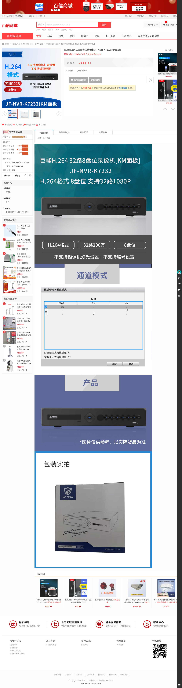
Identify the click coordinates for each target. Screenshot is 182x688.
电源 (44, 30)
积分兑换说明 (15, 651)
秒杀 (49, 36)
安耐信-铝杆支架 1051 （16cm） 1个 (24, 284)
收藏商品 (7, 124)
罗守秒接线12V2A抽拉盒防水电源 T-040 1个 (24, 270)
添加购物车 (78, 80)
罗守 (38, 30)
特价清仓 (27, 44)
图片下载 (41, 124)
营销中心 (124, 675)
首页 (38, 36)
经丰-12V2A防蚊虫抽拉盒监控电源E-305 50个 (24, 242)
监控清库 (39, 44)
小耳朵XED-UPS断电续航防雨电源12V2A (24, 335)
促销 (61, 36)
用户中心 (129, 16)
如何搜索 (13, 648)
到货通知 (123, 88)
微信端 (176, 16)
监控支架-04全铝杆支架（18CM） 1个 (23, 349)
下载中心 (126, 36)
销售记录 (84, 132)
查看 (14, 170)
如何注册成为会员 (17, 654)
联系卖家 (120, 645)
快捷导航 (165, 16)
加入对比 (17, 124)
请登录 (31, 16)
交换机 (64, 30)
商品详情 (44, 133)
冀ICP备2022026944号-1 (91, 684)
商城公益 (101, 675)
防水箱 (50, 30)
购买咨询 (103, 132)
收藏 (7, 175)
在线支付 (84, 645)
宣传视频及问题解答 (148, 36)
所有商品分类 (14, 36)
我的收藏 (153, 16)
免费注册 (41, 16)
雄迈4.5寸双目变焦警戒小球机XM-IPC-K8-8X (24, 321)
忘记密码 (13, 645)
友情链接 (90, 675)
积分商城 (110, 36)
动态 (17, 175)
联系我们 (79, 675)
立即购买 (95, 80)
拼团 (72, 36)
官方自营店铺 (15, 132)
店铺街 (84, 36)
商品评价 (64, 132)
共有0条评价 (82, 71)
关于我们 (68, 675)
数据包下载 (29, 124)
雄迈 (71, 30)
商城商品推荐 (51, 645)
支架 (57, 30)
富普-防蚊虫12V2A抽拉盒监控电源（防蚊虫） (24, 256)
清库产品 (16, 44)
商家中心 (141, 16)
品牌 (97, 36)
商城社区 (112, 675)
